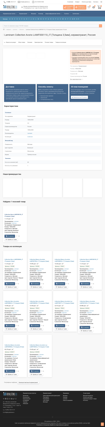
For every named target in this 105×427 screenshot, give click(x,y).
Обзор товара (21, 42)
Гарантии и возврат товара (90, 398)
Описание (29, 42)
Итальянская (26, 397)
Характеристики (38, 42)
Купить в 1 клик (11, 239)
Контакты (85, 400)
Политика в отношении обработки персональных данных (52, 425)
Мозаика (65, 395)
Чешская (25, 402)
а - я (73, 19)
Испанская (25, 395)
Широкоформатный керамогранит (51, 395)
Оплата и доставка (88, 397)
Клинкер (65, 397)
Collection (30, 136)
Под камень (46, 397)
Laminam (29, 133)
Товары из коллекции (60, 42)
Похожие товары (49, 42)
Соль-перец (46, 400)
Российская (26, 400)
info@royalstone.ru (8, 412)
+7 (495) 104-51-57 (9, 410)
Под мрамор (46, 398)
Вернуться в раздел (10, 42)
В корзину (10, 236)
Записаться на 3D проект (79, 97)
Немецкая (25, 403)
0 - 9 (77, 19)
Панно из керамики (68, 400)
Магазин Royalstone (88, 395)
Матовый (45, 402)
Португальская (26, 398)
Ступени (65, 398)
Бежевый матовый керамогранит (28, 382)
